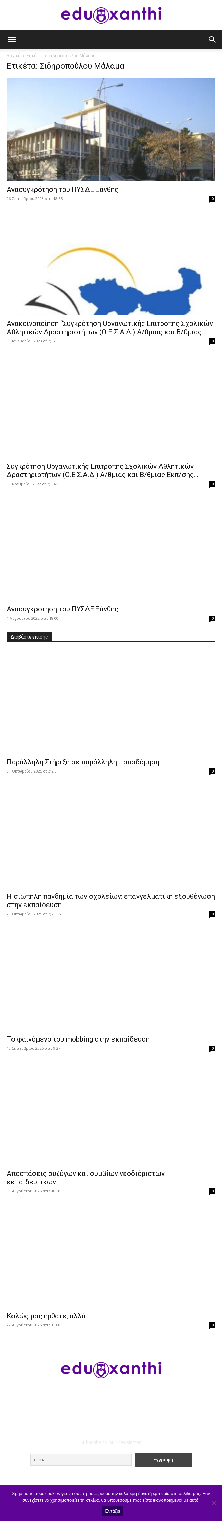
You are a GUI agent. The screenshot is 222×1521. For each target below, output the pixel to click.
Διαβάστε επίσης (29, 637)
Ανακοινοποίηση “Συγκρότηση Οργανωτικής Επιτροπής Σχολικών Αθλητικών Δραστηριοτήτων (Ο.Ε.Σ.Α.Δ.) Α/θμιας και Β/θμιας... (110, 327)
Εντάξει (112, 1511)
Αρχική (13, 56)
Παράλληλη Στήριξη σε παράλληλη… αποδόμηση (83, 762)
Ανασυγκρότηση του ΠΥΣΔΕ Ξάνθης (62, 189)
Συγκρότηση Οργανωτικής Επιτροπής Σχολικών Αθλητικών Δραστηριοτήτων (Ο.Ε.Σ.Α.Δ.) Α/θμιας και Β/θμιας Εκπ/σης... (103, 470)
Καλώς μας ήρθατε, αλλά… (49, 1316)
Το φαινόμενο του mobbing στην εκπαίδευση (78, 1039)
